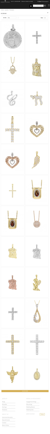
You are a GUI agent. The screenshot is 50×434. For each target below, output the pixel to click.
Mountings (29, 404)
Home (2, 10)
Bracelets (4, 404)
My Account (46, 1)
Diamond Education (7, 417)
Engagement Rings (31, 401)
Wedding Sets (29, 409)
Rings (3, 401)
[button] (48, 6)
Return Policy (5, 425)
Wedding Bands (30, 407)
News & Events (6, 420)
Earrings (4, 407)
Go (44, 5)
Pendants (4, 409)
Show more (25, 391)
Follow (42, 414)
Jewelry (6, 10)
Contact (4, 422)
